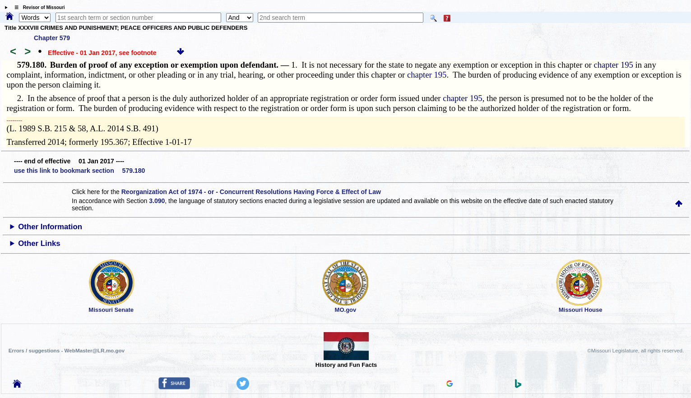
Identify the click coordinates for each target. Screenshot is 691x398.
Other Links (39, 243)
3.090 (157, 200)
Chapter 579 (52, 38)
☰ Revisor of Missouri (37, 7)
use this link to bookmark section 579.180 (79, 170)
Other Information (50, 226)
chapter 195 (613, 64)
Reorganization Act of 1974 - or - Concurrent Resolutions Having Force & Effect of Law (251, 191)
